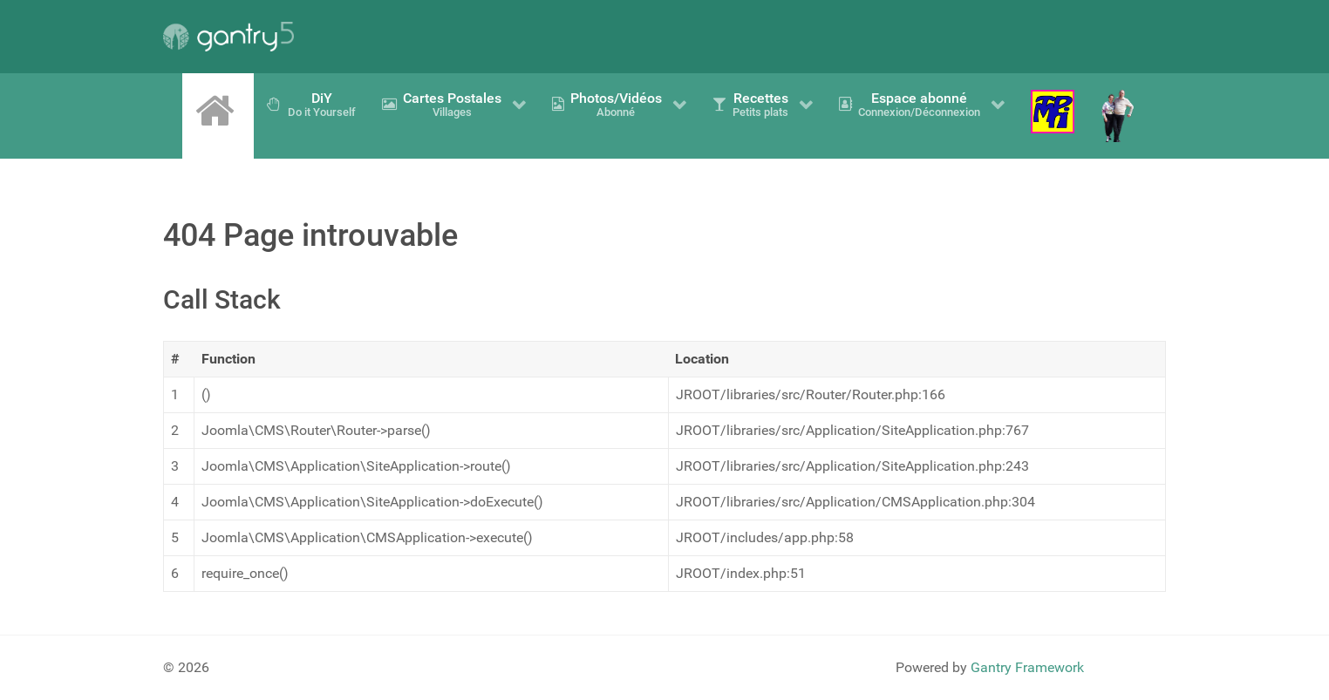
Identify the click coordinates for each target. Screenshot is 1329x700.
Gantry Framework (1027, 667)
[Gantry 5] (228, 36)
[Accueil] (218, 110)
